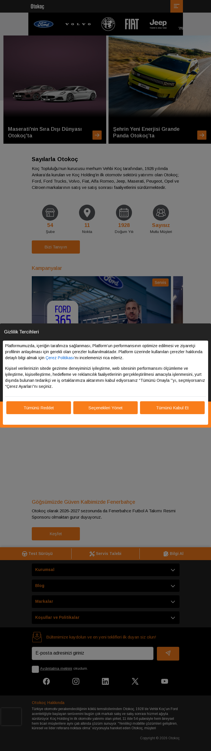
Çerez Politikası (60, 357)
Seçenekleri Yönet (105, 407)
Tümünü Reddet (38, 407)
